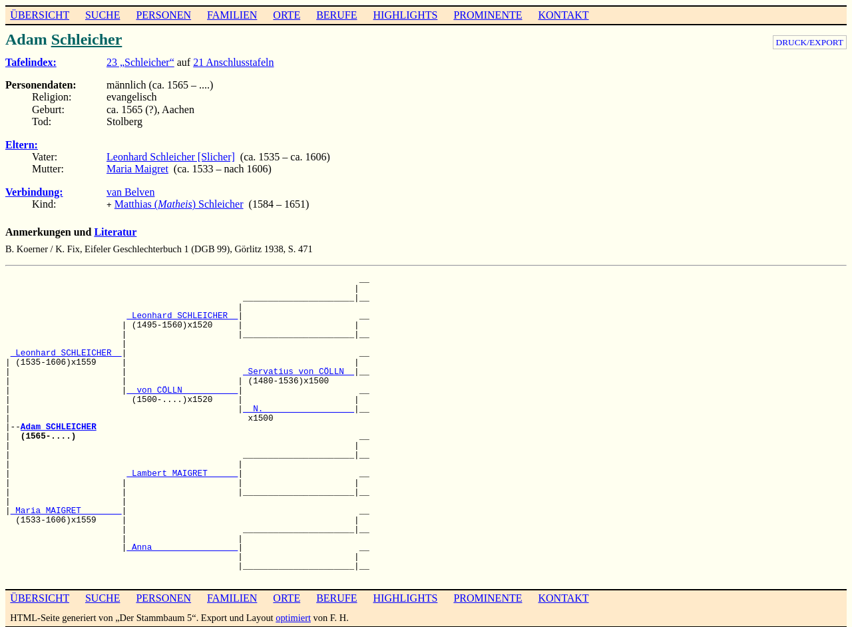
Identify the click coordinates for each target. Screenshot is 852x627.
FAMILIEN (232, 15)
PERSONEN (163, 15)
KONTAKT (563, 15)
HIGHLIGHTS (405, 15)
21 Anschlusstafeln (233, 62)
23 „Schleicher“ (140, 62)
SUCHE (102, 15)
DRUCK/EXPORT (809, 42)
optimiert (293, 616)
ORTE (286, 15)
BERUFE (336, 15)
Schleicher (86, 39)
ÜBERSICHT (39, 15)
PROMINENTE (487, 15)
